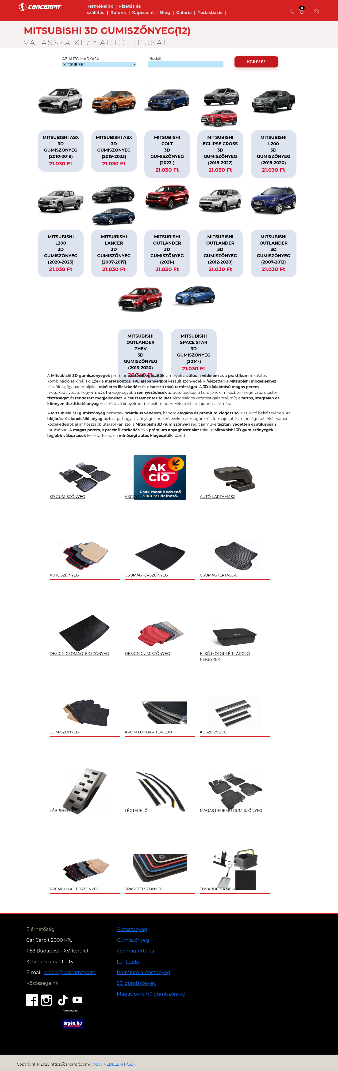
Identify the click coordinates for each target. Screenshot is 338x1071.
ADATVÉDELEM (108, 1064)
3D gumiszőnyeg (137, 983)
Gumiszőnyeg (133, 940)
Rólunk (118, 12)
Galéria (184, 12)
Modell (154, 58)
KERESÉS (256, 62)
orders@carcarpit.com (70, 972)
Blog (165, 12)
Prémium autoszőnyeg (143, 972)
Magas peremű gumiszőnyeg (151, 994)
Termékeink (100, 6)
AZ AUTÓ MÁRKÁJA (80, 59)
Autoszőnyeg (132, 929)
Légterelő (128, 961)
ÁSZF (131, 1064)
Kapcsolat (143, 12)
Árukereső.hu (70, 1010)
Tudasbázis (210, 12)
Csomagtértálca (135, 951)
